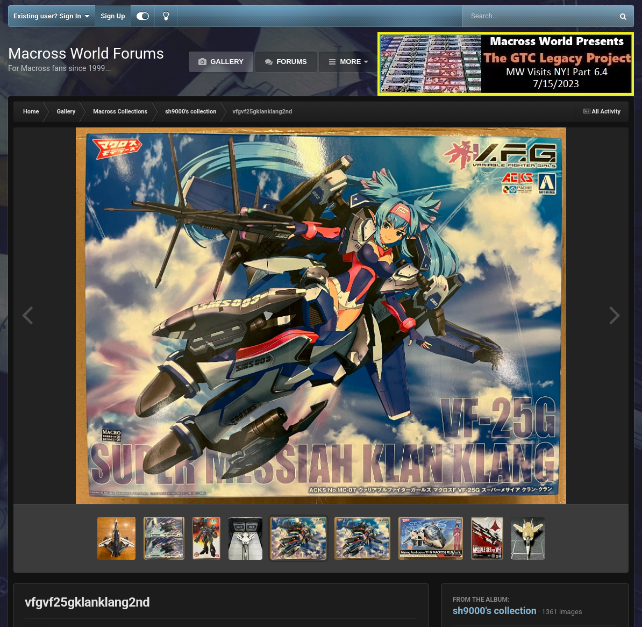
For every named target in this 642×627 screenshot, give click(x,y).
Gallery (226, 62)
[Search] (510, 16)
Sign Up (113, 16)
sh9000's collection (495, 610)
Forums (291, 62)
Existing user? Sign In (51, 16)
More (350, 62)
